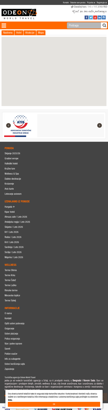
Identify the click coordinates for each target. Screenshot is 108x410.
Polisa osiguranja (12, 338)
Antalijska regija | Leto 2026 (17, 222)
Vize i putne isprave (13, 343)
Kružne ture (10, 168)
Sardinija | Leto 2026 (14, 247)
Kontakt (8, 318)
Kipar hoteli (10, 211)
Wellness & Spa (12, 173)
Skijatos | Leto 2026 (14, 226)
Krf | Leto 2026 (11, 232)
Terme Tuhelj (10, 300)
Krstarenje (9, 183)
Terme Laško (10, 285)
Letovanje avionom (13, 193)
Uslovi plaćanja (11, 333)
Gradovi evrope (11, 158)
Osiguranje (9, 328)
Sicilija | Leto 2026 (13, 252)
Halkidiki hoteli (11, 163)
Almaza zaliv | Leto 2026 (16, 216)
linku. (10, 400)
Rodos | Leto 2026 (13, 237)
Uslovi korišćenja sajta (15, 363)
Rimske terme (11, 290)
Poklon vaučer (11, 353)
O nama (8, 313)
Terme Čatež (10, 280)
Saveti (7, 348)
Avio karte (9, 188)
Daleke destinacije (13, 178)
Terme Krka (10, 275)
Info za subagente (12, 358)
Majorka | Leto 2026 (14, 257)
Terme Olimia (11, 270)
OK (54, 404)
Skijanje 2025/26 (12, 153)
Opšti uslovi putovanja (14, 323)
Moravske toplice (12, 295)
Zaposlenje (9, 369)
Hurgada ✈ (10, 206)
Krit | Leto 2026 (12, 242)
